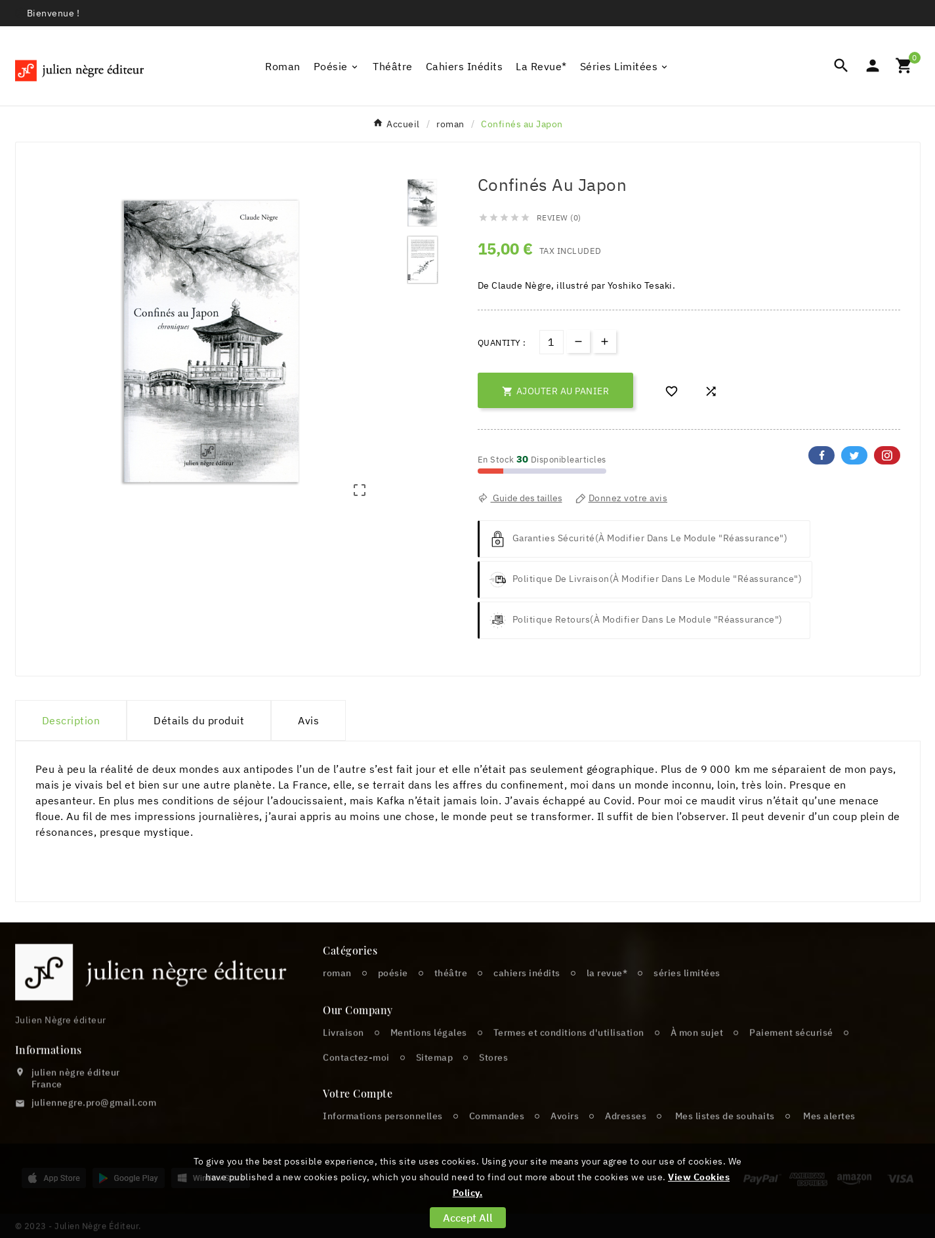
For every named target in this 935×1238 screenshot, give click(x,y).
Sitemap (434, 1085)
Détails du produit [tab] (199, 720)
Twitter (854, 455)
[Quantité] (551, 342)
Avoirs (565, 1136)
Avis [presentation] (308, 720)
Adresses (625, 1136)
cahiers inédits (526, 993)
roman (337, 993)
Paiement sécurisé (791, 1060)
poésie (393, 993)
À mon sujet (697, 1060)
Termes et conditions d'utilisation (568, 1060)
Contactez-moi (356, 1085)
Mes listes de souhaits (725, 1136)
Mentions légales (428, 1060)
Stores (493, 1085)
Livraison (343, 1060)
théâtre (451, 993)
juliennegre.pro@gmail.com (94, 1127)
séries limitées (687, 993)
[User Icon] (872, 65)
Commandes (497, 1136)
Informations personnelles (383, 1136)
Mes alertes (829, 1136)
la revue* (607, 993)
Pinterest (887, 455)
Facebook (821, 455)
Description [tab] (71, 720)
